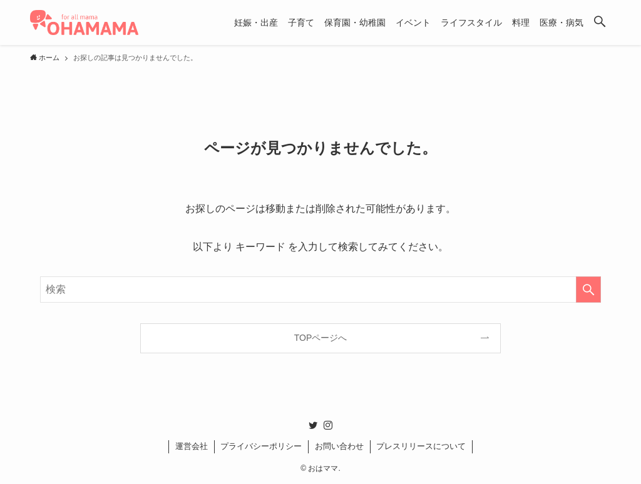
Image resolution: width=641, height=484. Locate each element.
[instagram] (328, 425)
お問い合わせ (339, 446)
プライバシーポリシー (261, 446)
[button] (599, 22)
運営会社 (191, 446)
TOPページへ (320, 338)
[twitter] (313, 425)
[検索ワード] (320, 289)
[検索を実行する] (588, 289)
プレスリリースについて (421, 446)
